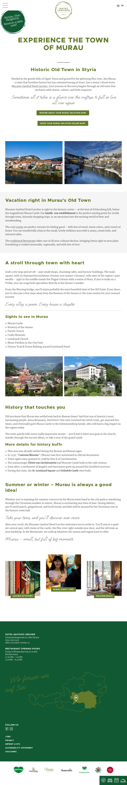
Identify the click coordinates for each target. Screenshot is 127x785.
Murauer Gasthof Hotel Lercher (30, 86)
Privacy (9, 740)
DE (122, 6)
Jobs (7, 737)
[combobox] (118, 5)
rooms (19, 227)
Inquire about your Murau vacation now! (62, 113)
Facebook (6, 729)
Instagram (11, 729)
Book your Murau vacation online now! (62, 123)
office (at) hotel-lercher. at (17, 643)
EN (118, 6)
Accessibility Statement (19, 748)
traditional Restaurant (23, 241)
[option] (122, 5)
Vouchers (11, 752)
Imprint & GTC (12, 744)
